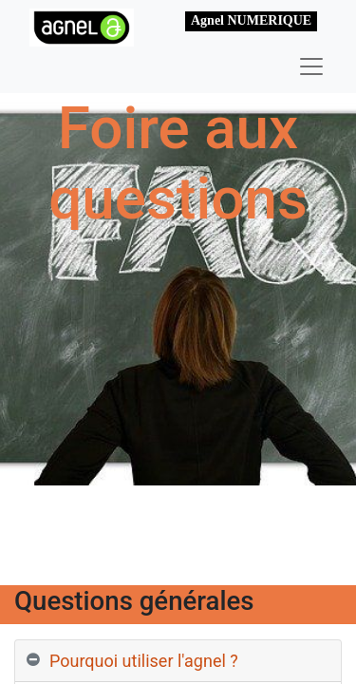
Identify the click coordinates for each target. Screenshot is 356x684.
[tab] (178, 661)
